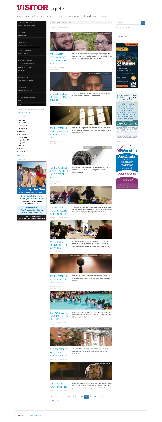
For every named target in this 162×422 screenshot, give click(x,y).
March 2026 (22, 123)
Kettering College (23, 77)
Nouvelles (108, 147)
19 (77, 397)
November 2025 (23, 134)
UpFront (20, 39)
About (19, 16)
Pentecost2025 (22, 32)
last (57, 400)
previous (58, 397)
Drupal (125, 36)
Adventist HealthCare (24, 57)
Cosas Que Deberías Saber (82, 107)
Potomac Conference (24, 94)
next (52, 400)
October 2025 (23, 137)
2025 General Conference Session (27, 22)
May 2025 (22, 151)
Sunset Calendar (22, 35)
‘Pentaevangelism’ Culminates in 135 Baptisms (59, 316)
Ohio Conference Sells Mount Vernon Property (58, 352)
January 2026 (23, 128)
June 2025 (22, 148)
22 (90, 397)
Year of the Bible (22, 42)
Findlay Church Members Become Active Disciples (58, 210)
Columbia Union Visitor (35, 415)
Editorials (102, 363)
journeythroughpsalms (24, 50)
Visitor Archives (74, 16)
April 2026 (22, 120)
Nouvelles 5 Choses (89, 147)
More (30, 104)
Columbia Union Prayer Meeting (26, 25)
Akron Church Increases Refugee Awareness (59, 245)
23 (95, 397)
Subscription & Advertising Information (39, 16)
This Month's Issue (90, 16)
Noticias (103, 16)
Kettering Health (22, 74)
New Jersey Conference (24, 84)
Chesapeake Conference (25, 67)
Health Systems (22, 70)
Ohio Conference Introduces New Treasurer (58, 97)
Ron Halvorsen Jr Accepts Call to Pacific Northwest (59, 279)
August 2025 (22, 143)
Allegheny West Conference (26, 63)
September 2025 (24, 140)
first (52, 397)
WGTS (19, 100)
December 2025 (23, 131)
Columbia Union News (23, 53)
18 (73, 397)
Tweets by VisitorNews (23, 112)
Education (97, 33)
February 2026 (23, 126)
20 (82, 397)
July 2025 (21, 145)
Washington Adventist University (27, 97)
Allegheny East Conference (25, 60)
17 (69, 397)
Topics (61, 16)
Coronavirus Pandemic (24, 29)
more (18, 155)
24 (99, 397)
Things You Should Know (29, 46)
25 (103, 397)
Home (58, 22)
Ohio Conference (22, 87)
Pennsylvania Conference (25, 90)
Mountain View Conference (25, 80)
